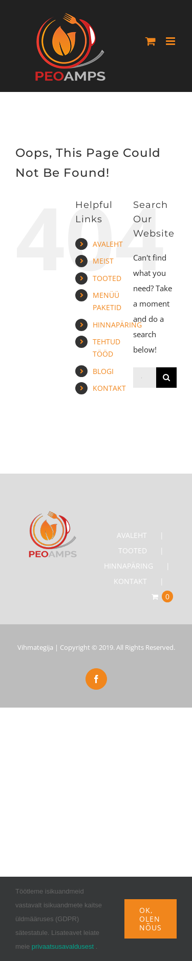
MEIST (103, 261)
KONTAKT (109, 388)
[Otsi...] (144, 377)
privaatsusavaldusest (63, 946)
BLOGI (103, 371)
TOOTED (107, 278)
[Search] (166, 377)
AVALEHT (108, 244)
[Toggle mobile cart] (150, 41)
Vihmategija (35, 647)
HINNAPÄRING (117, 325)
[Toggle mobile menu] (171, 41)
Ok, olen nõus (150, 918)
